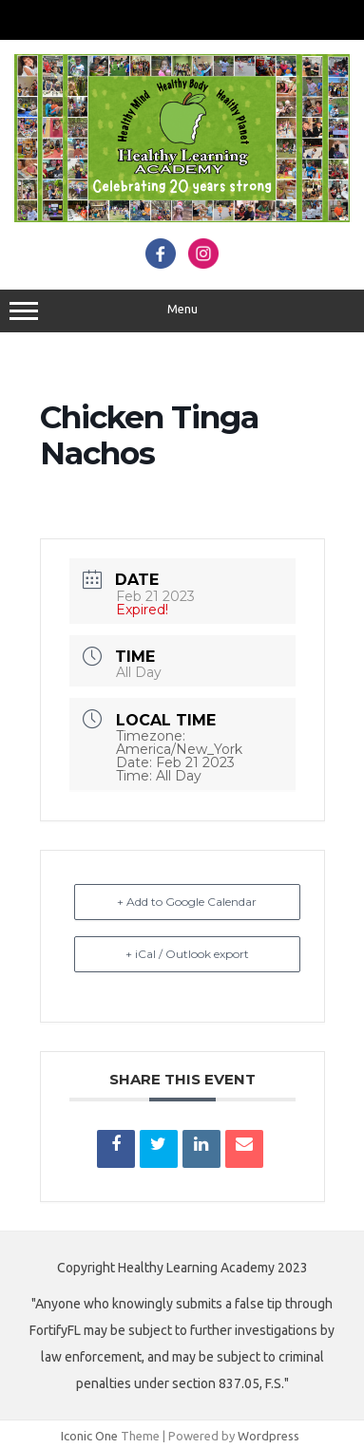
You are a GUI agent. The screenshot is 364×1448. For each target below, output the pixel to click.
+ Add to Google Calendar (187, 901)
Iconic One (89, 1435)
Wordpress (268, 1435)
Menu (182, 311)
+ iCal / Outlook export (187, 954)
